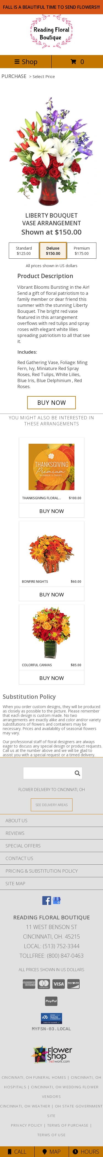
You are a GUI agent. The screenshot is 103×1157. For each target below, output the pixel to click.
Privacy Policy (27, 1125)
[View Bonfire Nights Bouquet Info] (51, 550)
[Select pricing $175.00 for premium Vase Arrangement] (81, 251)
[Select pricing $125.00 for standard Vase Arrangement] (24, 251)
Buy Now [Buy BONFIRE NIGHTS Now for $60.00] (51, 594)
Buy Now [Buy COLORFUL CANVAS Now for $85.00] (51, 678)
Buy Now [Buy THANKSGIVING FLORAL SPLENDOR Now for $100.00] (51, 511)
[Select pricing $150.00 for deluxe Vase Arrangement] (53, 251)
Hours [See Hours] (86, 1151)
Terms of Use (51, 1134)
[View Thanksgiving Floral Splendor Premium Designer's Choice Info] (51, 467)
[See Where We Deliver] (52, 804)
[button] (51, 1018)
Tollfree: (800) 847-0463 (51, 955)
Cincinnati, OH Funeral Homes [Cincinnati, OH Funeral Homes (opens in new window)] (34, 1077)
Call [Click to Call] (17, 1151)
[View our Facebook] (46, 903)
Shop (25, 61)
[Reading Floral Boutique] (51, 47)
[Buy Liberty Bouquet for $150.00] (51, 402)
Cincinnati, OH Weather (25, 1106)
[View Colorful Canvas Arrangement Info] (51, 634)
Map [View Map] (52, 1151)
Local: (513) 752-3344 (51, 946)
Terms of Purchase (68, 1125)
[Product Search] (52, 773)
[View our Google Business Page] (56, 903)
